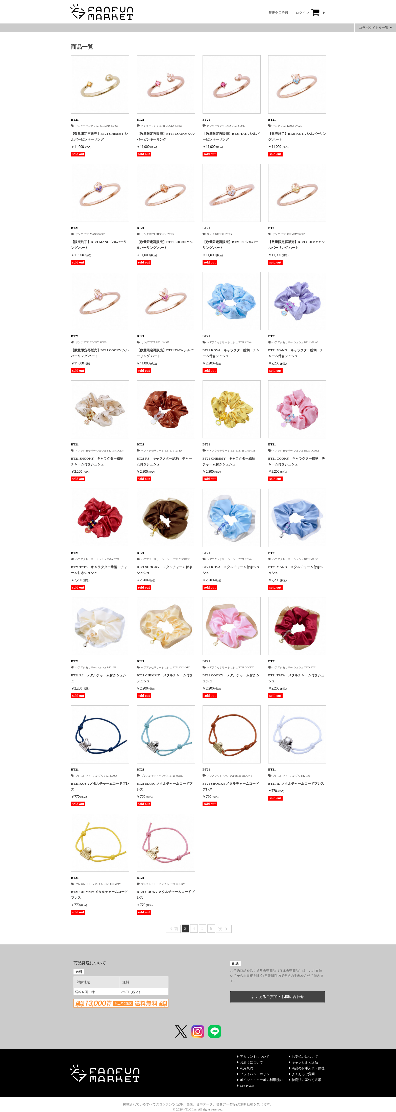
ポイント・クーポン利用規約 (260, 1080)
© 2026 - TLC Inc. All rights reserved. (198, 1109)
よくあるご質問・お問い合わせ (277, 997)
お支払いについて (303, 1056)
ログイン (302, 13)
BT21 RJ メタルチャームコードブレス (296, 783)
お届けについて (250, 1062)
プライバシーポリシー (255, 1074)
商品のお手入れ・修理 (307, 1068)
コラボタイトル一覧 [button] (375, 28)
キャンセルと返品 (303, 1062)
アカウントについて (253, 1056)
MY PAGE (245, 1086)
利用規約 (245, 1068)
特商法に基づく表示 (305, 1080)
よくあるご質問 (302, 1074)
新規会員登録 (278, 13)
